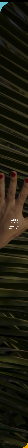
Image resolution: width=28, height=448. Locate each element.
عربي (5, 0)
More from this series (16, 0)
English (2, 0)
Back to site (24, 0)
